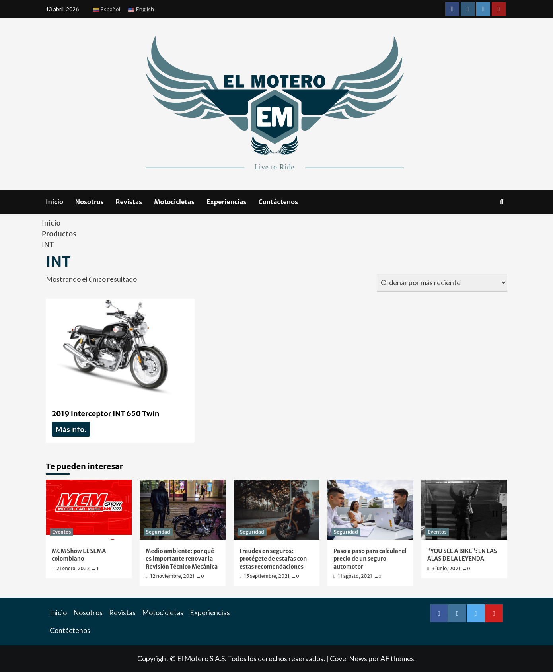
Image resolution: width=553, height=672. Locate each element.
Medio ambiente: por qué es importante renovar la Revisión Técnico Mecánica (182, 558)
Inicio (54, 202)
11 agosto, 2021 (355, 576)
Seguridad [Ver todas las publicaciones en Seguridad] (158, 532)
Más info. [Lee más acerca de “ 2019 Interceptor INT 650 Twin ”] (71, 429)
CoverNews (348, 658)
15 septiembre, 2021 (267, 576)
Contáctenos (278, 202)
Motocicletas (174, 202)
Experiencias (226, 202)
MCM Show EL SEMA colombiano (79, 555)
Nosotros (89, 202)
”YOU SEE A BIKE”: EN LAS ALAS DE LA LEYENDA (462, 555)
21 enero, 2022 (73, 568)
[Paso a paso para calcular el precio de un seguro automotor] (370, 510)
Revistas (129, 202)
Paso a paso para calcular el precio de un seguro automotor (370, 558)
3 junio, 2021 (446, 568)
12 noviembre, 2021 (172, 576)
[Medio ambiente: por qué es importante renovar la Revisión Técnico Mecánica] (183, 510)
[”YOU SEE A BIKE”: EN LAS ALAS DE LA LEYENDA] (464, 510)
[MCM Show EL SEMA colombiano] (89, 510)
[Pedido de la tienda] (442, 283)
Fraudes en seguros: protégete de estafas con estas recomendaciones (273, 558)
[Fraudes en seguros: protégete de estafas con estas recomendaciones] (276, 510)
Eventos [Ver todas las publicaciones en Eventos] (61, 532)
